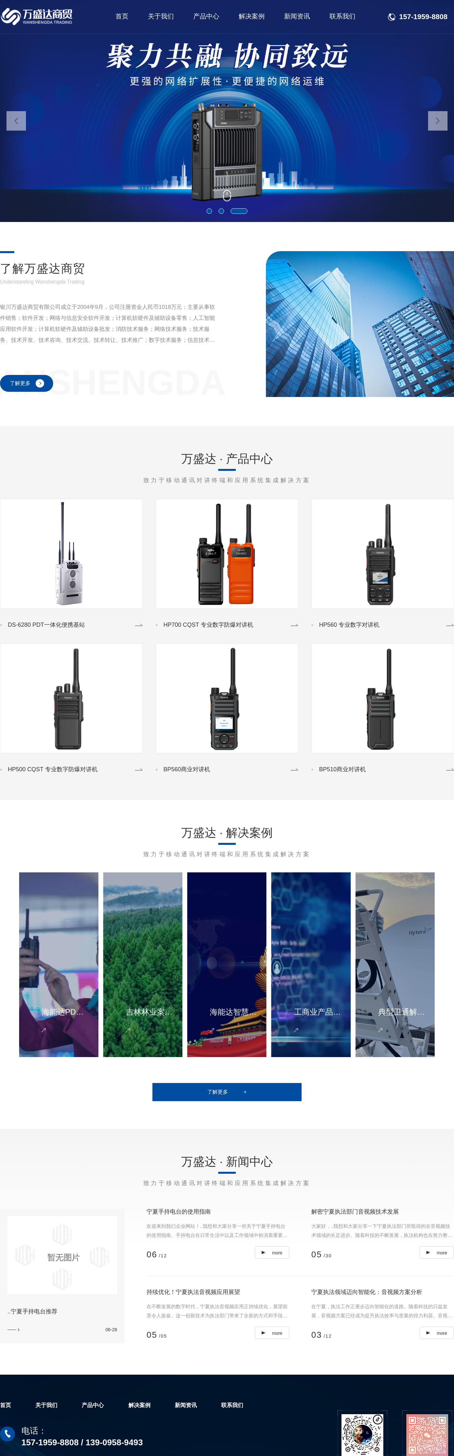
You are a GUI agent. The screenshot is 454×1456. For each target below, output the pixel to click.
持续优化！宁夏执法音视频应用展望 (193, 1292)
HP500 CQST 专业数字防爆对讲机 (53, 769)
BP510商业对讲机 (342, 769)
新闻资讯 (297, 16)
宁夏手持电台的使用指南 (179, 1212)
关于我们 (161, 16)
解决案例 (252, 16)
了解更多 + (226, 1092)
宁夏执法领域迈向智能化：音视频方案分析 (366, 1292)
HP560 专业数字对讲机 (349, 625)
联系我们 (342, 16)
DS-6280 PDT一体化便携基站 (46, 625)
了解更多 (20, 383)
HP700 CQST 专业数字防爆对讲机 (208, 625)
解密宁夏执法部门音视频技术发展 (355, 1212)
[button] (209, 211)
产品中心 (206, 16)
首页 (121, 16)
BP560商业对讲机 (186, 769)
